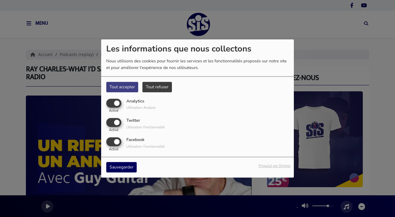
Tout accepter (122, 87)
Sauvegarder (122, 167)
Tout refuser (157, 87)
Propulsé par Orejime (275, 166)
